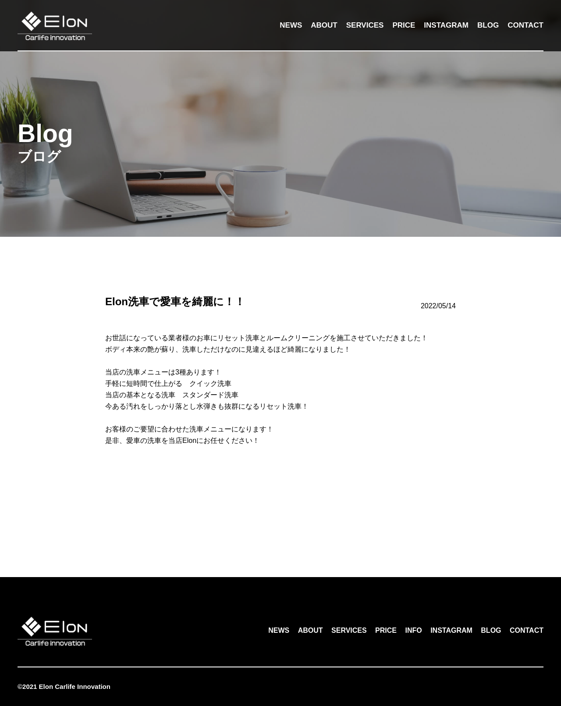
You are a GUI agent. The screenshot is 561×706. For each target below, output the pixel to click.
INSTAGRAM (446, 25)
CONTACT (525, 25)
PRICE (403, 25)
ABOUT (324, 25)
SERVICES (365, 25)
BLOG (488, 25)
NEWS (291, 25)
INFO (413, 630)
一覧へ (280, 516)
